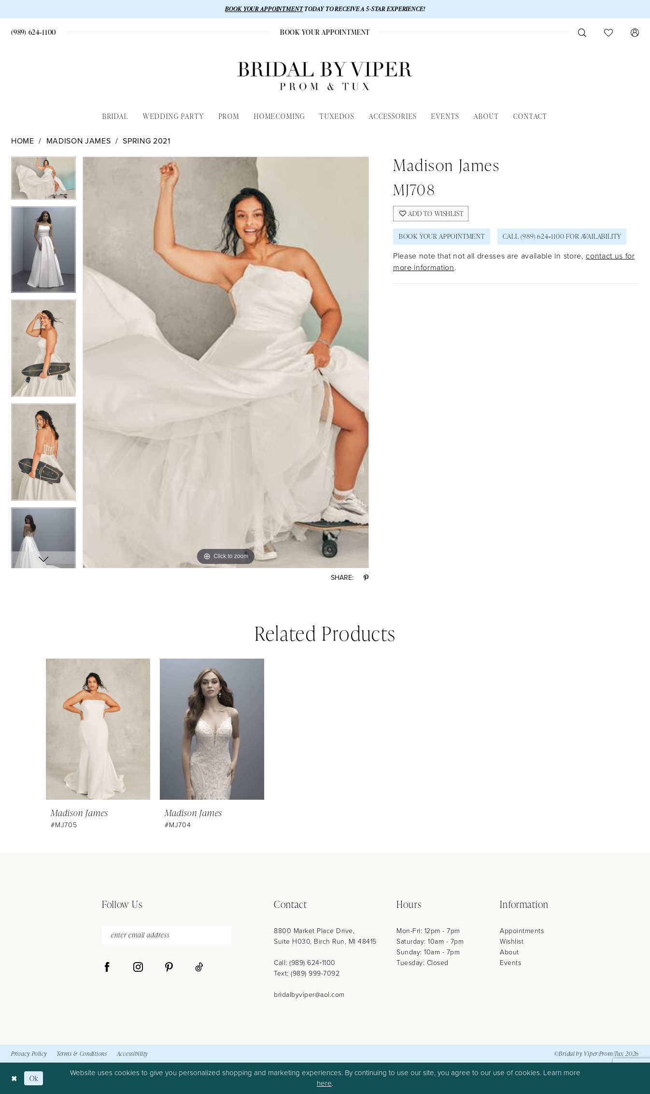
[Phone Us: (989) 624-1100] (33, 32)
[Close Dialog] (14, 1078)
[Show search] (582, 32)
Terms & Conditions (82, 1054)
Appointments (522, 931)
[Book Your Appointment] (325, 32)
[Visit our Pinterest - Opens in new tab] (169, 968)
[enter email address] (166, 935)
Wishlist (511, 941)
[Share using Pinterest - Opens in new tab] (366, 578)
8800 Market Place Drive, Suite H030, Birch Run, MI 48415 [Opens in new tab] (325, 936)
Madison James (78, 140)
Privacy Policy (29, 1054)
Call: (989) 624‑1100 (305, 963)
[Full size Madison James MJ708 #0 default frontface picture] (225, 362)
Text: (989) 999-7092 (306, 973)
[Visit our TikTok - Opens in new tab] (199, 968)
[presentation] (98, 729)
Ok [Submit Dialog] (34, 1078)
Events (510, 963)
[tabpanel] (43, 181)
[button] (635, 32)
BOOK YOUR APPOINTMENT (263, 9)
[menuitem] (33, 32)
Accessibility (132, 1054)
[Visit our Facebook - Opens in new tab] (107, 968)
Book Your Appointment (442, 237)
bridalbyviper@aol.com (309, 995)
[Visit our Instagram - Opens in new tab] (138, 968)
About (509, 952)
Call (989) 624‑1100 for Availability (564, 237)
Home (22, 140)
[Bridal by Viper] (325, 76)
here (324, 1084)
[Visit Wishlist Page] (608, 32)
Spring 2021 (146, 140)
